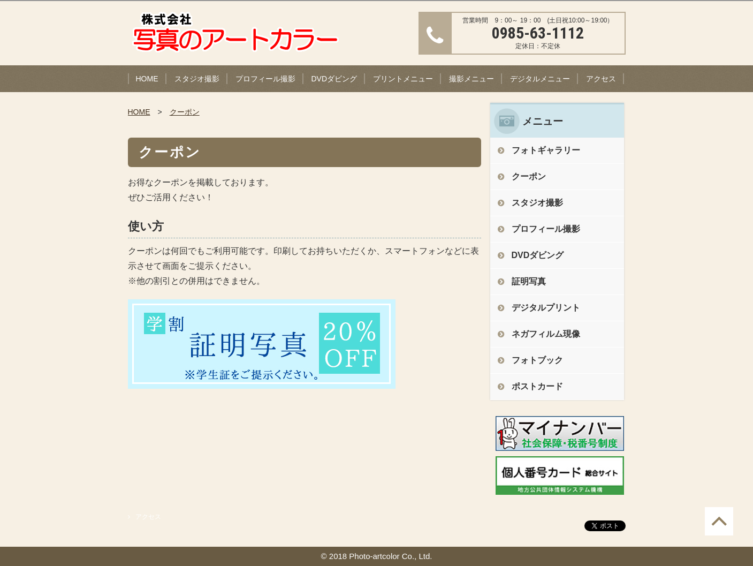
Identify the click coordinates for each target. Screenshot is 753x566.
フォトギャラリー (546, 150)
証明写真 (529, 281)
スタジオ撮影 (196, 78)
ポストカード (537, 386)
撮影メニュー (471, 78)
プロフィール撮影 (265, 78)
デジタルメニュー (540, 78)
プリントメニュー (403, 78)
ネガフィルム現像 (546, 333)
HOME (147, 78)
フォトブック (537, 360)
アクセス (601, 78)
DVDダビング (334, 78)
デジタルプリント (546, 307)
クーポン (185, 112)
